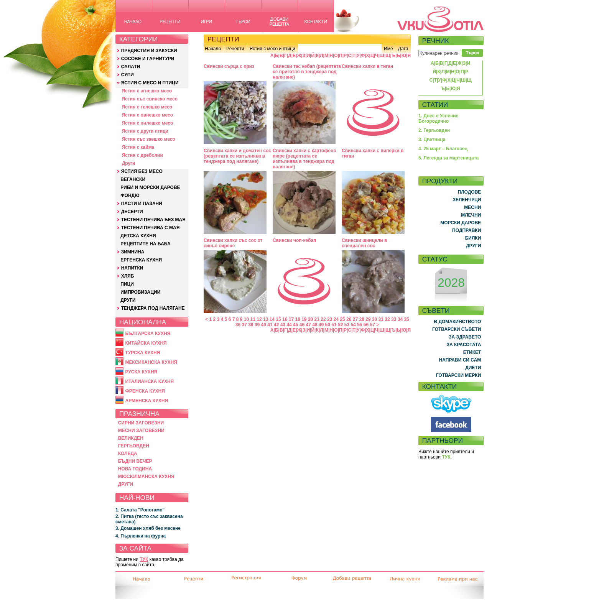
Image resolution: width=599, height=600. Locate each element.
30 (374, 319)
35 (406, 319)
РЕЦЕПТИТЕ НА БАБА (145, 244)
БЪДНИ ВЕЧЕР (135, 461)
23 (329, 319)
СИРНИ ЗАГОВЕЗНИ (141, 423)
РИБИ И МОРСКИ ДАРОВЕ (150, 187)
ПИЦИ (127, 284)
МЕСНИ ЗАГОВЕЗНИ (141, 430)
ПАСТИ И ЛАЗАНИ (141, 203)
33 (393, 319)
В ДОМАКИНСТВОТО (457, 321)
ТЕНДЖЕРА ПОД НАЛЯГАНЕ (153, 308)
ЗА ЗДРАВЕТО (465, 337)
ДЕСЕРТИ (132, 211)
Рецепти (235, 48)
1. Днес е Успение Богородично (438, 118)
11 (252, 319)
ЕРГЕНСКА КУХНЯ (141, 260)
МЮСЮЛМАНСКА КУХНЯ (146, 476)
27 (355, 319)
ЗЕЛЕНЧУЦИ (467, 199)
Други (128, 163)
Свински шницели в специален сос (364, 243)
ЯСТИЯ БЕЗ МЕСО (142, 171)
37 (244, 324)
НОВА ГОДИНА (135, 469)
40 (263, 324)
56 (366, 324)
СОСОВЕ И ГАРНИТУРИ (147, 58)
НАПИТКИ (132, 268)
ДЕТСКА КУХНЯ (138, 235)
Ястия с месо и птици (272, 48)
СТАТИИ (435, 104)
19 (303, 319)
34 (400, 319)
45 (295, 324)
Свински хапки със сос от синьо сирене (233, 243)
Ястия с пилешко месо (147, 123)
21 (316, 319)
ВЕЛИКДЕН (130, 438)
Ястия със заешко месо (148, 139)
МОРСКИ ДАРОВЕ (460, 222)
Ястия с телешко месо (147, 107)
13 (265, 319)
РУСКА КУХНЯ (141, 372)
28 (361, 319)
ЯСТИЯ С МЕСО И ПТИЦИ (150, 82)
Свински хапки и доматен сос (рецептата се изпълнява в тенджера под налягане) (237, 156)
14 (272, 319)
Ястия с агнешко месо (147, 91)
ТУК (144, 559)
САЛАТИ (130, 66)
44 (288, 324)
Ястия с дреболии (142, 155)
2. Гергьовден (434, 130)
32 (387, 319)
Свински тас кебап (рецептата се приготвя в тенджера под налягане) (307, 72)
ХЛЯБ (127, 276)
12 (259, 319)
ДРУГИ (127, 300)
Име (388, 48)
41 (269, 324)
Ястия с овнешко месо (147, 115)
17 (291, 319)
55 (359, 324)
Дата (403, 48)
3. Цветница (432, 139)
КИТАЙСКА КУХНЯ (145, 343)
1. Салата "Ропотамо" (140, 510)
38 (250, 324)
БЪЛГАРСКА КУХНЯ (147, 333)
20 (310, 319)
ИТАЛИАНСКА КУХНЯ (149, 381)
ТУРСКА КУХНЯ (142, 352)
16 (284, 319)
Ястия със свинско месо (150, 99)
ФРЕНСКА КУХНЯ (145, 391)
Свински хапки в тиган (367, 66)
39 (257, 324)
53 (346, 324)
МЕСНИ (472, 207)
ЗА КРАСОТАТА (464, 344)
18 (297, 319)
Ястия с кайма (138, 147)
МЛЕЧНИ (471, 215)
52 (340, 324)
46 (302, 324)
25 (342, 319)
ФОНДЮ (129, 195)
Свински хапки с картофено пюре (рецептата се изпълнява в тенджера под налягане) (304, 158)
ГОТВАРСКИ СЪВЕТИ (456, 329)
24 (336, 319)
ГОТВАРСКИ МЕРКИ (458, 375)
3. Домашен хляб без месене (148, 528)
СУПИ (127, 74)
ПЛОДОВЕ (469, 192)
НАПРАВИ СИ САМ (460, 360)
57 (372, 324)
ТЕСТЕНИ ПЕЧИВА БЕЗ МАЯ (153, 219)
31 (380, 319)
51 (333, 324)
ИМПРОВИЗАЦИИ (140, 292)
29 (367, 319)
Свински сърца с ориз (229, 66)
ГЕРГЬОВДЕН (133, 446)
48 (314, 324)
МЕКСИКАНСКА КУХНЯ (151, 362)
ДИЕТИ (473, 367)
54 (353, 324)
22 (323, 319)
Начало (213, 48)
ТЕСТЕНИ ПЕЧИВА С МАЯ (150, 227)
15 (278, 319)
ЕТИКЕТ (472, 352)
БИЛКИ (473, 238)
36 (237, 324)
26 (348, 319)
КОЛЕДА (127, 453)
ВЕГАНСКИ (132, 179)
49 (321, 324)
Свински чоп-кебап (294, 240)
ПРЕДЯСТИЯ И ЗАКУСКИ (149, 50)
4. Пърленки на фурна (140, 536)
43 (282, 324)
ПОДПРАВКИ (466, 230)
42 (276, 324)
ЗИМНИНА (133, 252)
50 (327, 324)
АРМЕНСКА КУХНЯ (146, 400)
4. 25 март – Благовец (442, 148)
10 (246, 319)
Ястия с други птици (145, 131)
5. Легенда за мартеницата (448, 158)
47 (308, 324)
